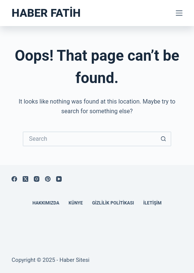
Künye (76, 203)
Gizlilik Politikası (113, 203)
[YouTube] (59, 179)
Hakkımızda (45, 203)
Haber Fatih (46, 12)
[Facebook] (14, 179)
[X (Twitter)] (25, 179)
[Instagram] (36, 179)
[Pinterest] (48, 179)
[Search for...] (89, 138)
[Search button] (163, 138)
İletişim (152, 203)
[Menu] (179, 13)
